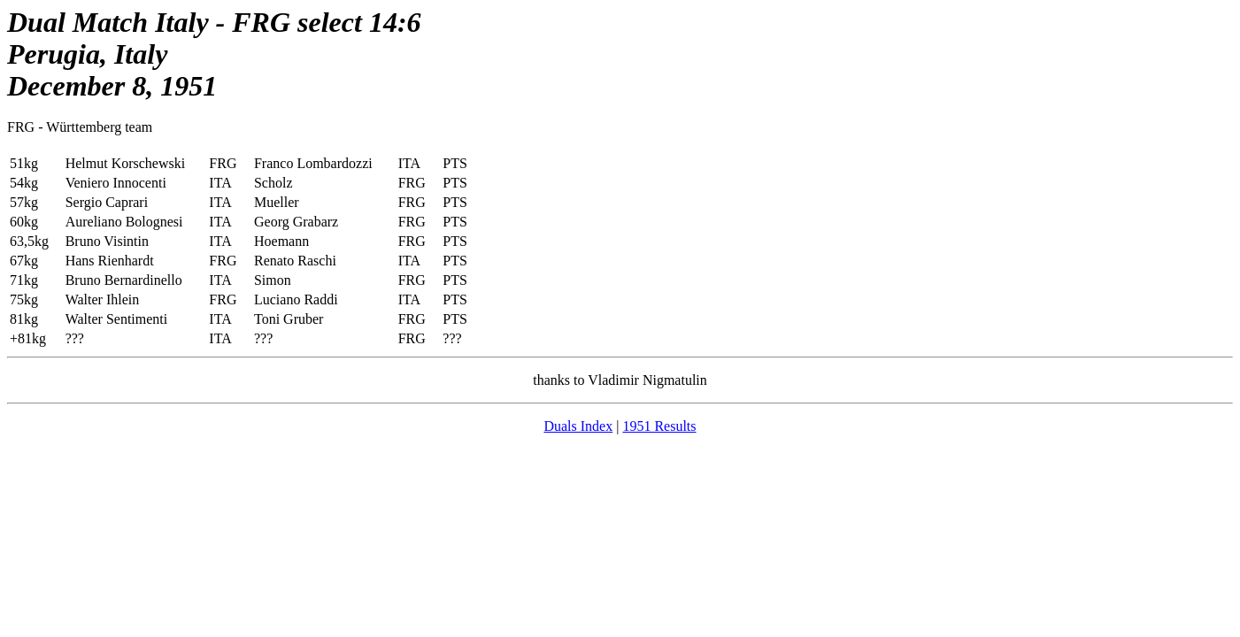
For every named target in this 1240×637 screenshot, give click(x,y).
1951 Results (659, 426)
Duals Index (577, 426)
